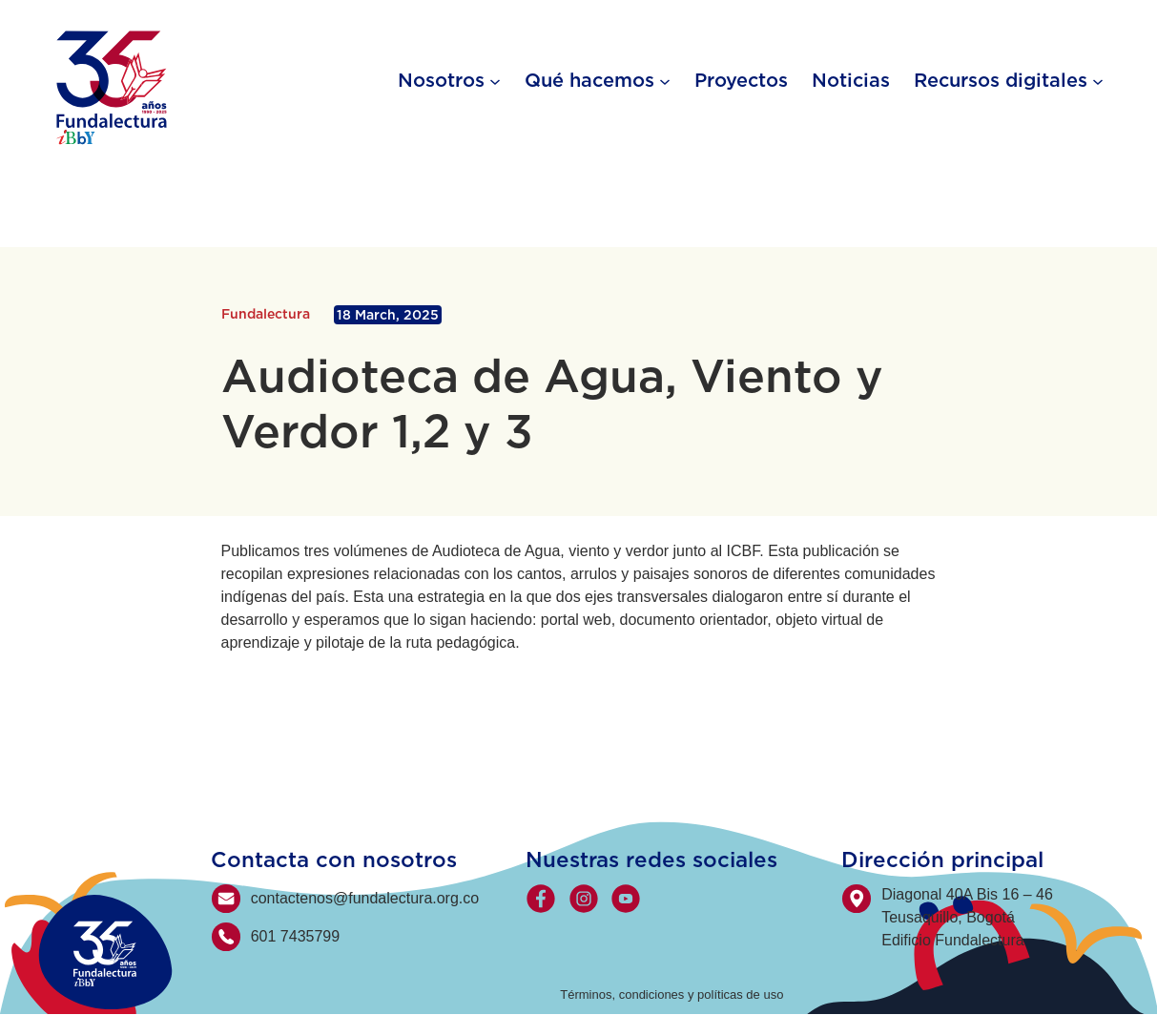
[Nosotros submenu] (495, 80)
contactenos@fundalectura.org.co (365, 898)
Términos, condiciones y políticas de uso (671, 994)
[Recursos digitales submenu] (1098, 80)
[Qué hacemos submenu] (665, 80)
